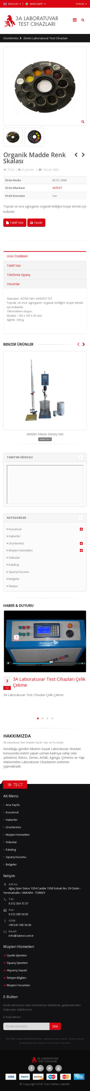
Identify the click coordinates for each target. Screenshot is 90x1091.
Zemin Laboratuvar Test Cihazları (45, 38)
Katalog (13, 565)
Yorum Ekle (51, 169)
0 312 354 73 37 (18, 903)
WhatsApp (35, 3)
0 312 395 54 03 (18, 914)
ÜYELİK (81, 3)
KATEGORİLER (16, 518)
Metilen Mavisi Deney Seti (45, 434)
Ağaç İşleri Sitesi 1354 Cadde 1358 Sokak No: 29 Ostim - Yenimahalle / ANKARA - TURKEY (42, 890)
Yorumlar (13, 284)
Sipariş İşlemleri (17, 963)
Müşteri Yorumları (18, 985)
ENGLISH (12, 3)
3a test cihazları (76, 1038)
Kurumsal (14, 529)
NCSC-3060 (10, 1038)
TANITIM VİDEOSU (20, 457)
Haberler (13, 536)
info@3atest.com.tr (21, 936)
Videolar (13, 558)
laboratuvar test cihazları (56, 1038)
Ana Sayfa (13, 805)
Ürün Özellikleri (17, 256)
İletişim (12, 586)
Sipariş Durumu (18, 572)
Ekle (55, 1026)
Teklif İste (15, 222)
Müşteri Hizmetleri (20, 550)
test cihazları (53, 1042)
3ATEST (57, 188)
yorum (28, 169)
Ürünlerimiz (11, 38)
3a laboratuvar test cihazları (32, 1042)
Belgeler (13, 579)
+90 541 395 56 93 (20, 925)
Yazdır (36, 222)
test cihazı (66, 1042)
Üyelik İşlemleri (17, 955)
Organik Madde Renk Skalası (29, 1038)
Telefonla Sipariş (18, 275)
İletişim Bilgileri (16, 978)
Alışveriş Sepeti (17, 970)
